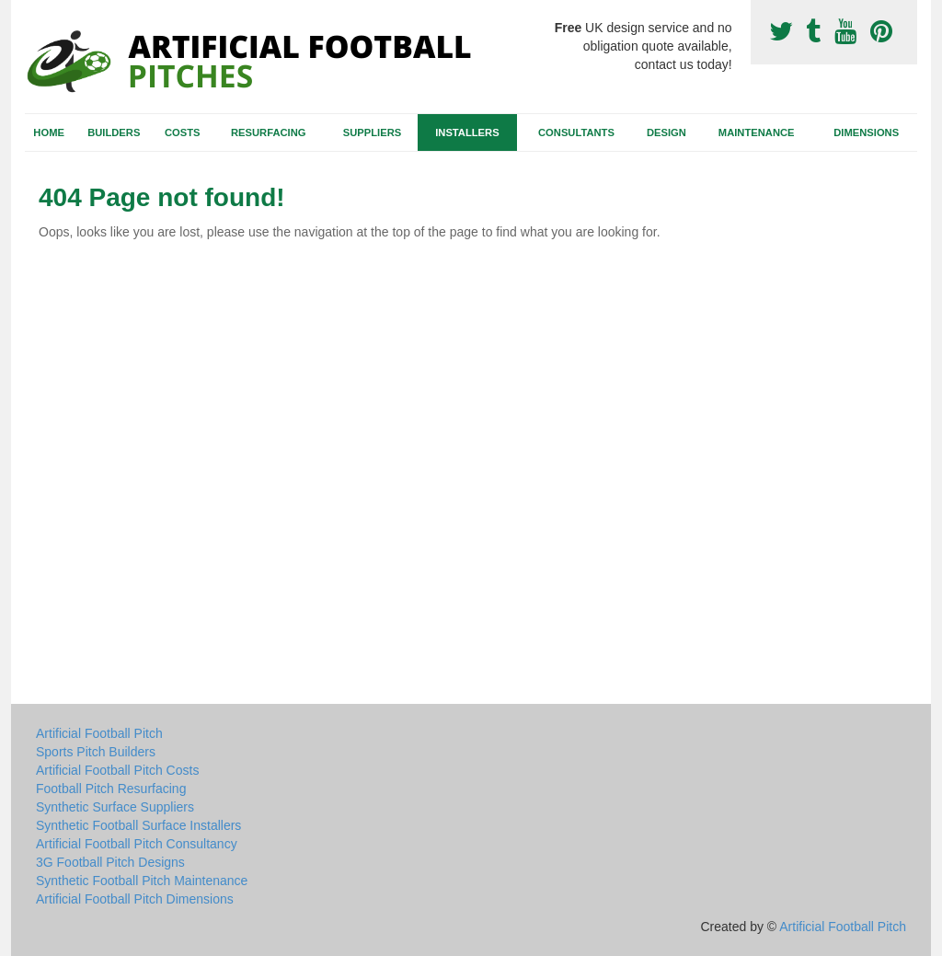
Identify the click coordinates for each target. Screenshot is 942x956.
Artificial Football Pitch (99, 733)
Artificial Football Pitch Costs (117, 770)
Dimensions (866, 132)
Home (48, 132)
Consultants (576, 132)
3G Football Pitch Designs (110, 862)
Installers (467, 132)
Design (666, 132)
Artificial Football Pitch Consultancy (136, 843)
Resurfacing (268, 132)
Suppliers (372, 132)
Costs (183, 132)
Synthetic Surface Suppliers (115, 807)
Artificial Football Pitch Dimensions (135, 899)
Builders (113, 132)
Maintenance (756, 132)
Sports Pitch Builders (95, 751)
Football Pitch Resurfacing (111, 788)
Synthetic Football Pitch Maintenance (141, 880)
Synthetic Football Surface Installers (138, 825)
